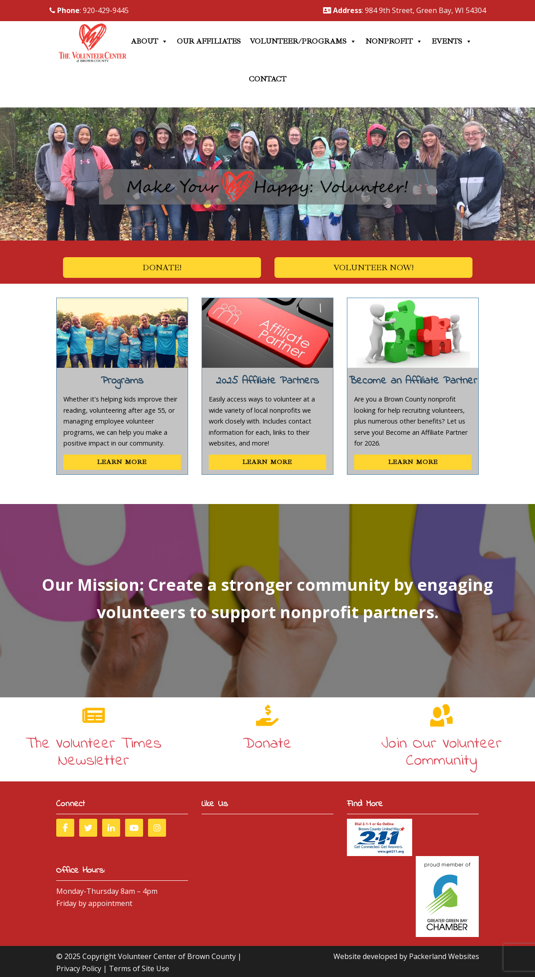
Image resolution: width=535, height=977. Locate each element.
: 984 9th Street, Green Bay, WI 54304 (404, 10)
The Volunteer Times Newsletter (94, 752)
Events (452, 41)
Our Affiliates (209, 41)
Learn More (122, 462)
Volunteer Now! (373, 267)
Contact (267, 79)
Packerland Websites (444, 956)
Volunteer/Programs (303, 41)
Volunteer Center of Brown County (177, 956)
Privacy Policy (78, 968)
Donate (267, 743)
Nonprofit (394, 41)
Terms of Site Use (139, 968)
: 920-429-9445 (89, 10)
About (149, 41)
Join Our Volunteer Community (441, 752)
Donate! (162, 267)
